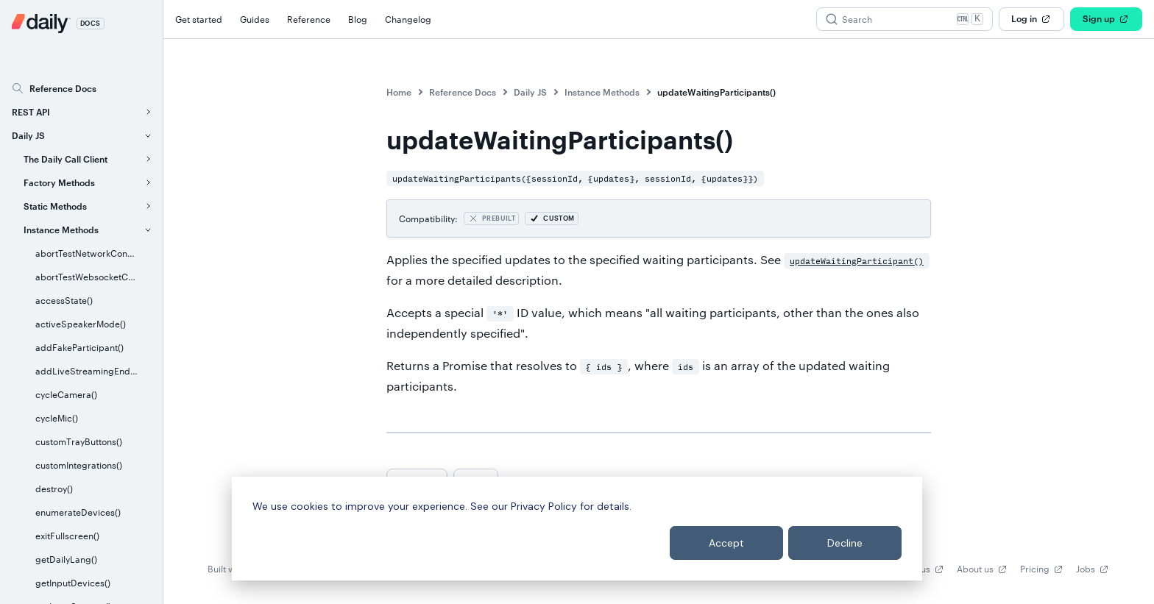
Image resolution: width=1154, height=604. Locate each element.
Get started (198, 19)
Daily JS (530, 92)
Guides (254, 19)
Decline (845, 543)
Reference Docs (462, 92)
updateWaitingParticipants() (716, 92)
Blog (357, 19)
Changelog (408, 19)
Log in (1031, 19)
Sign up (1106, 19)
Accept (726, 543)
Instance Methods (602, 92)
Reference (308, 19)
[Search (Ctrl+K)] (904, 19)
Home (398, 92)
